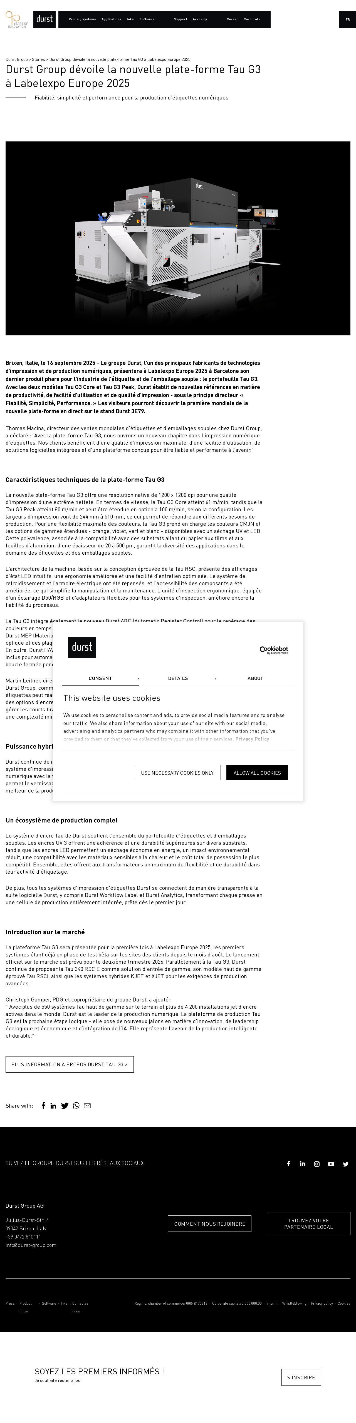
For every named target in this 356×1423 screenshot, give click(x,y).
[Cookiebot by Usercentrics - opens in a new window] (263, 650)
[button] (53, 1108)
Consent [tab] (100, 678)
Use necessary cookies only (177, 772)
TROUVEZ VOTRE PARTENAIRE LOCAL (308, 1224)
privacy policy (253, 739)
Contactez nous (80, 1308)
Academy (200, 19)
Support (180, 19)
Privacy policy (322, 1304)
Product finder (25, 1308)
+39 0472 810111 (23, 1237)
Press (10, 1304)
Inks (64, 1304)
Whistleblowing (294, 1304)
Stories (38, 59)
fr (348, 19)
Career (232, 19)
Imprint (272, 1304)
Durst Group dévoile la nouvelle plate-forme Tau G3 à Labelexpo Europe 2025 (120, 59)
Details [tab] (178, 678)
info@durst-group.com (31, 1245)
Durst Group (17, 59)
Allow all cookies (257, 772)
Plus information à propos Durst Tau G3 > (69, 1064)
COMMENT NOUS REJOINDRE (208, 1224)
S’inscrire (301, 1378)
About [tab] (255, 678)
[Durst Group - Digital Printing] (44, 19)
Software (49, 1304)
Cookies (344, 1304)
